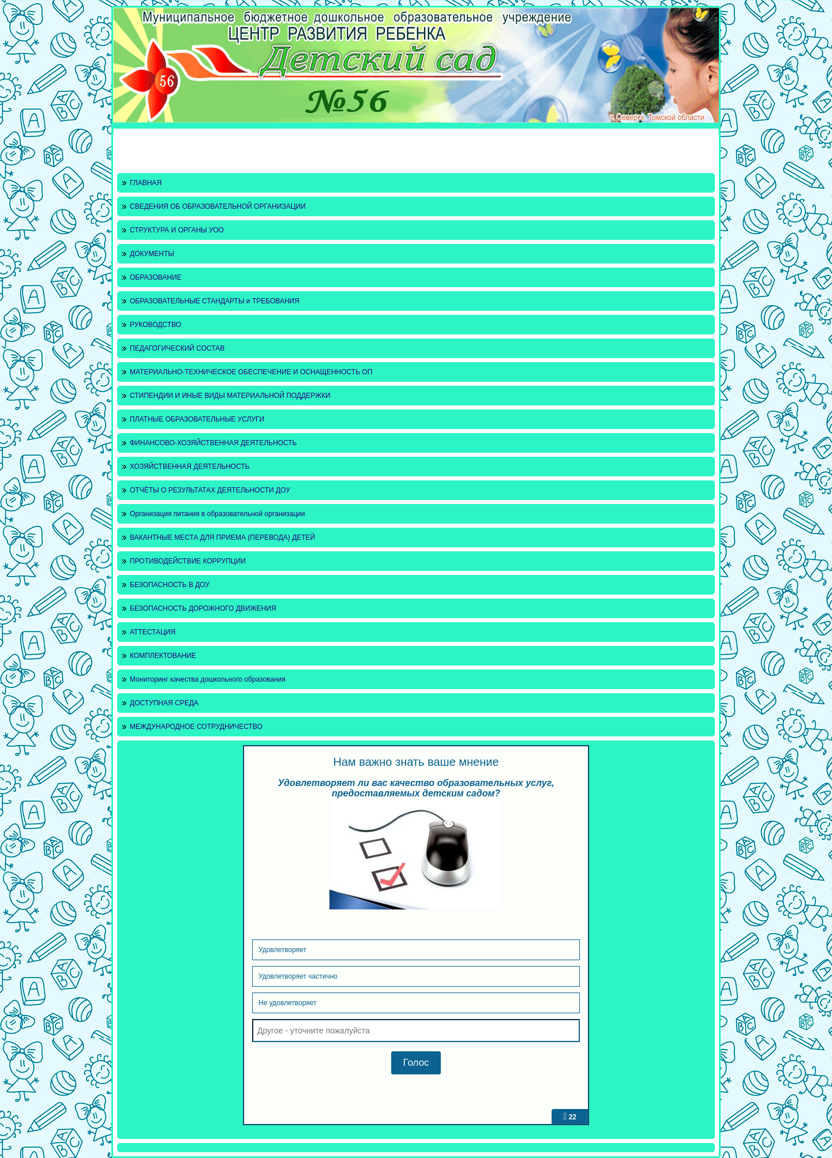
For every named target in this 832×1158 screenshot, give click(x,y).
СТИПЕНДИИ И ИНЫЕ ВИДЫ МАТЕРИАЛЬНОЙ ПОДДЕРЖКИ (230, 396)
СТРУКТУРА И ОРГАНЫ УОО (177, 230)
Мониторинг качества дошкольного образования (208, 679)
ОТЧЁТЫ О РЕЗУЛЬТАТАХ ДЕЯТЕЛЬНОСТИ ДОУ (210, 490)
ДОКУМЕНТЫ (152, 254)
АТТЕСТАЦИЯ (152, 632)
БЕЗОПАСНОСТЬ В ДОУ (169, 585)
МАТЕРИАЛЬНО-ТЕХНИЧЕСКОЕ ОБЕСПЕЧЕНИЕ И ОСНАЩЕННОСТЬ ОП (251, 372)
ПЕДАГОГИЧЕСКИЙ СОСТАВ (177, 348)
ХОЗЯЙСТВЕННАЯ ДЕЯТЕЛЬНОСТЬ (190, 467)
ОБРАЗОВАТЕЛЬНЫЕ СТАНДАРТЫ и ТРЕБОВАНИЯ (214, 301)
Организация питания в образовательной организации (217, 514)
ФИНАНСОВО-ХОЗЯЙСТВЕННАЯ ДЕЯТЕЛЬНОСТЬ (213, 443)
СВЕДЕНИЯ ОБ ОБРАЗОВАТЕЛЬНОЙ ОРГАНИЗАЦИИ (218, 206)
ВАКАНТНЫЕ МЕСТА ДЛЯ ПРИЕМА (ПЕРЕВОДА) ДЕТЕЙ (222, 537)
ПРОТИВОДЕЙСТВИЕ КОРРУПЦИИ (188, 561)
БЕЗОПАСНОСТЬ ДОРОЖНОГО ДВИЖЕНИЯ (203, 608)
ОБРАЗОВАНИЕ (156, 277)
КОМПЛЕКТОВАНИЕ (163, 656)
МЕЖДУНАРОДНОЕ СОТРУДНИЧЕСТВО (196, 727)
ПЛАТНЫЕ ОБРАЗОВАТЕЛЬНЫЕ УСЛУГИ (197, 419)
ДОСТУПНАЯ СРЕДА (164, 703)
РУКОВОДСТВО (155, 325)
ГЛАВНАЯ (146, 183)
